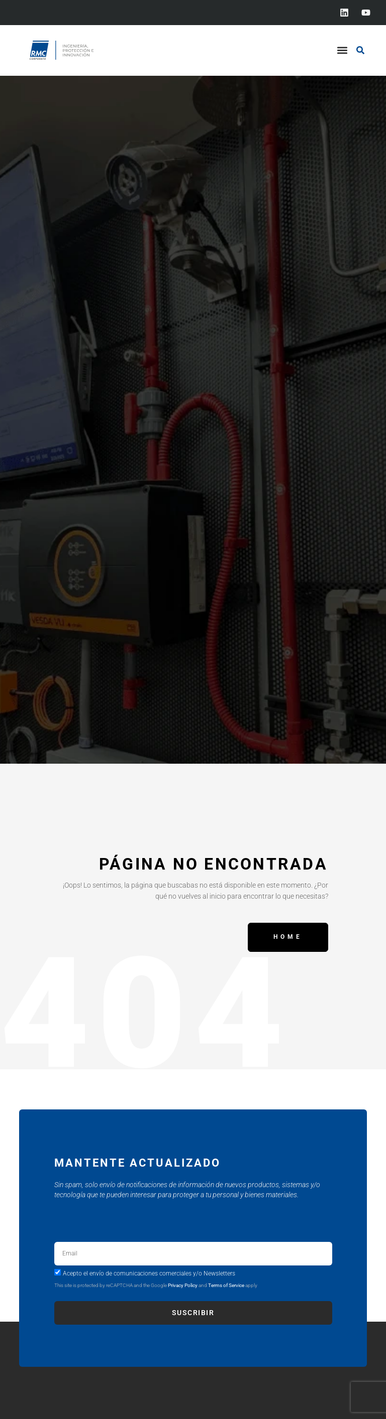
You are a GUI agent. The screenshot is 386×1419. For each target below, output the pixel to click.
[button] (342, 50)
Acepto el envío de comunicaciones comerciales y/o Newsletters (149, 1272)
